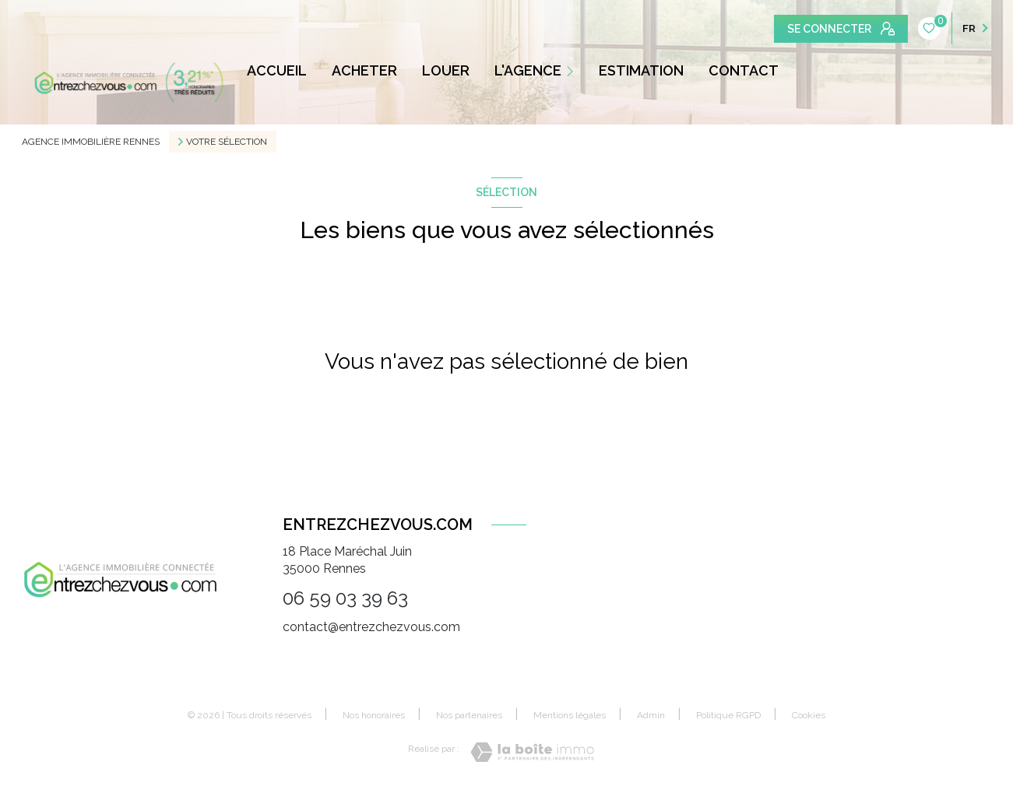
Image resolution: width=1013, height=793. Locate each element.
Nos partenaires (469, 715)
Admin (651, 715)
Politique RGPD (728, 715)
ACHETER (364, 71)
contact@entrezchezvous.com (371, 626)
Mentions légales (569, 715)
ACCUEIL (277, 71)
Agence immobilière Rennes (91, 141)
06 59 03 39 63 (345, 598)
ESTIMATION (641, 71)
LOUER (446, 71)
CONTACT (744, 71)
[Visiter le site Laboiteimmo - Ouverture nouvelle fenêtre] (532, 752)
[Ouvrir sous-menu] (572, 70)
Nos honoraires (374, 715)
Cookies (808, 716)
